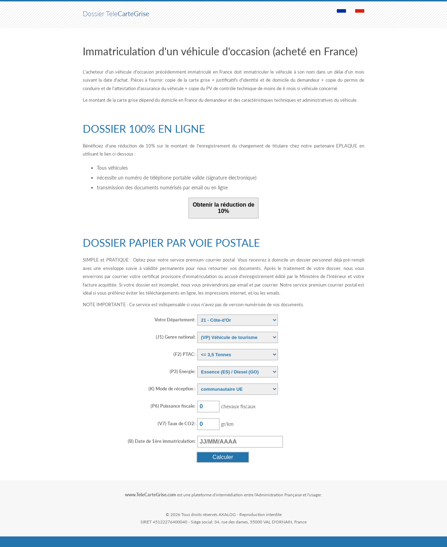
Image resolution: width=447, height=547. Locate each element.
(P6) (173, 406)
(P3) (182, 371)
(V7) (176, 423)
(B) (161, 441)
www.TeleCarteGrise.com (150, 494)
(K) (172, 388)
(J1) (175, 337)
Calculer (223, 457)
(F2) (184, 354)
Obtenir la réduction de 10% (223, 208)
